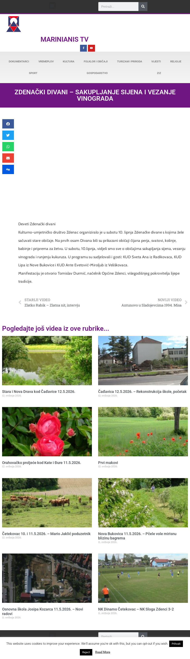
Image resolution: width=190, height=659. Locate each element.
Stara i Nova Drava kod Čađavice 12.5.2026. (38, 391)
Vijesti (156, 61)
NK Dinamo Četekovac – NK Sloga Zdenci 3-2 (136, 609)
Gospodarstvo (97, 73)
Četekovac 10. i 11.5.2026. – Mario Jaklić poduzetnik (46, 534)
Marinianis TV (65, 39)
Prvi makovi (108, 462)
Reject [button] (86, 652)
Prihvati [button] (176, 643)
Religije (175, 61)
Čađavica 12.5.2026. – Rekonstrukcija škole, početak (142, 391)
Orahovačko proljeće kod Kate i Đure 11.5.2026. (41, 462)
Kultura (68, 61)
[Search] (142, 6)
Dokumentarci (19, 61)
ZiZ (159, 73)
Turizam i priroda (129, 61)
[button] (52, 5)
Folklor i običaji (96, 61)
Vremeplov (46, 61)
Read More (102, 652)
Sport (33, 73)
